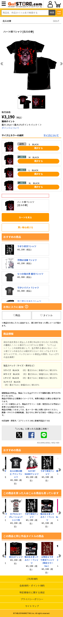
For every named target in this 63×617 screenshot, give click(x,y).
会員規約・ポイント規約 (32, 585)
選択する (38, 148)
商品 (16, 315)
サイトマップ (32, 606)
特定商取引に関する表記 (32, 592)
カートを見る (25, 217)
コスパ (56, 20)
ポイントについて (10, 127)
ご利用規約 (32, 578)
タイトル (46, 315)
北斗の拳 (7, 20)
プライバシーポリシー (32, 599)
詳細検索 (59, 12)
